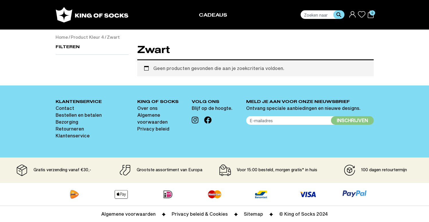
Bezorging (67, 121)
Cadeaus (213, 15)
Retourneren (70, 128)
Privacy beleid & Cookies (200, 214)
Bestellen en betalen (79, 115)
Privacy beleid (153, 128)
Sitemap (253, 214)
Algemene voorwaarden (128, 214)
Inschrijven (352, 120)
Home (62, 37)
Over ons (147, 108)
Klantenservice (73, 135)
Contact (65, 108)
